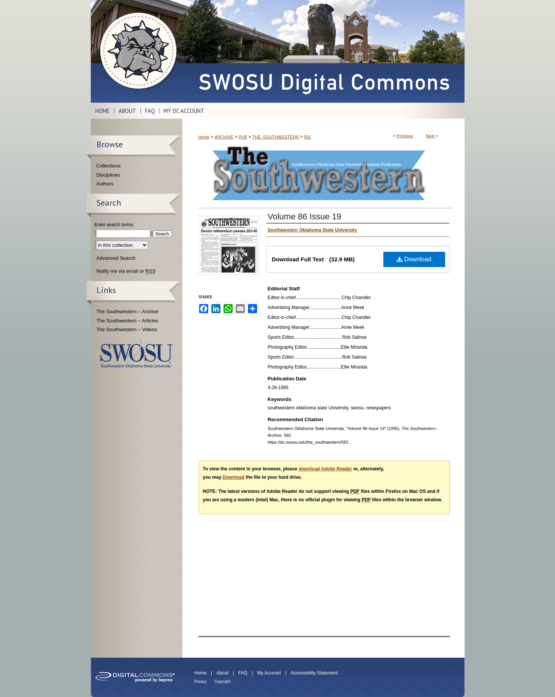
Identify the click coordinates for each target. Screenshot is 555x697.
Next (430, 136)
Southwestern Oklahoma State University (136, 354)
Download (414, 259)
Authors (105, 184)
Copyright (222, 681)
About (222, 673)
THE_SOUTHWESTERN (275, 137)
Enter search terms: (115, 224)
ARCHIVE (224, 137)
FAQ (242, 673)
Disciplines (108, 175)
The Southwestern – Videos (127, 329)
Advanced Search (116, 258)
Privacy (201, 681)
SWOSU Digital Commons (323, 51)
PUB (242, 137)
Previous (405, 136)
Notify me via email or (126, 271)
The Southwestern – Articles (127, 321)
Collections (109, 166)
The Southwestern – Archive (128, 311)
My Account (269, 673)
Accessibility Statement (314, 673)
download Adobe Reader (325, 469)
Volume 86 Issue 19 (304, 216)
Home (203, 137)
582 (307, 137)
